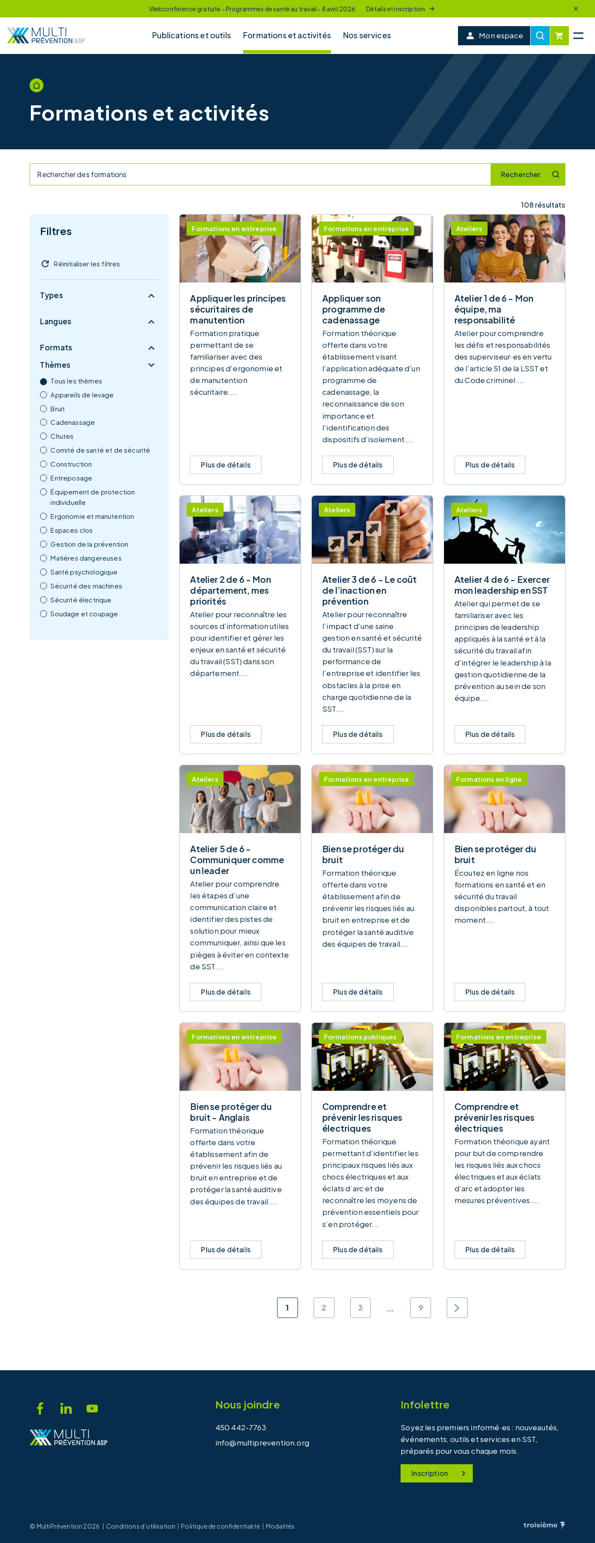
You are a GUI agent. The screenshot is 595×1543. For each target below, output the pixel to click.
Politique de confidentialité (220, 1526)
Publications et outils (191, 35)
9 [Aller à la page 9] (420, 1307)
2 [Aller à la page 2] (323, 1307)
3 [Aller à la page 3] (360, 1307)
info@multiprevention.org (262, 1442)
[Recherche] (540, 35)
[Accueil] (46, 35)
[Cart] (559, 35)
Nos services (367, 35)
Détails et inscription (401, 9)
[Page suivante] (457, 1308)
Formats (99, 348)
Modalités (280, 1526)
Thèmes (99, 365)
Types (99, 296)
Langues (99, 322)
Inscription (440, 1473)
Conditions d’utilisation (140, 1526)
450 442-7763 (240, 1427)
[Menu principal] (578, 35)
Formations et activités (287, 35)
